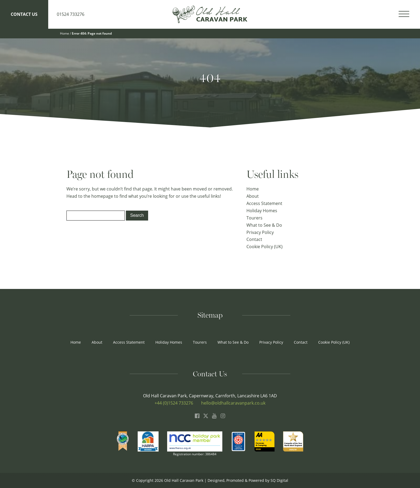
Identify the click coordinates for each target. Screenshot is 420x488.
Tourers (254, 218)
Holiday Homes (261, 211)
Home (64, 33)
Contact (254, 239)
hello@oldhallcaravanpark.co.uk (233, 403)
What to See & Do (264, 225)
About (252, 196)
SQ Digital (279, 480)
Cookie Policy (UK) (264, 246)
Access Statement (264, 203)
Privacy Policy (260, 232)
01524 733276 (70, 14)
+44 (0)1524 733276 (174, 403)
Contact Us (24, 14)
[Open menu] (404, 14)
